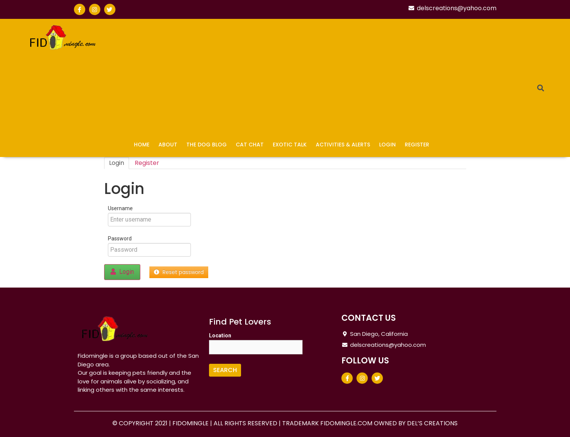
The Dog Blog (206, 144)
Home (141, 144)
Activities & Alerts (343, 144)
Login (387, 144)
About (167, 144)
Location (220, 335)
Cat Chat (250, 144)
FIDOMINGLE (191, 423)
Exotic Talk (290, 144)
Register (417, 144)
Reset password (179, 272)
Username (120, 208)
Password (120, 238)
